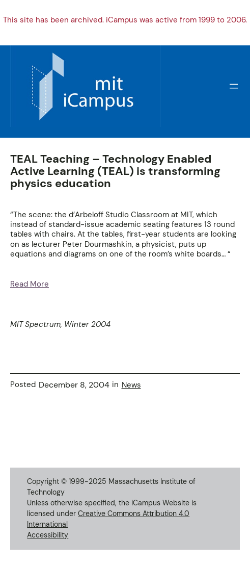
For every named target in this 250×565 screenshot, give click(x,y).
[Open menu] (234, 86)
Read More (29, 284)
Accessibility (47, 535)
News (131, 385)
